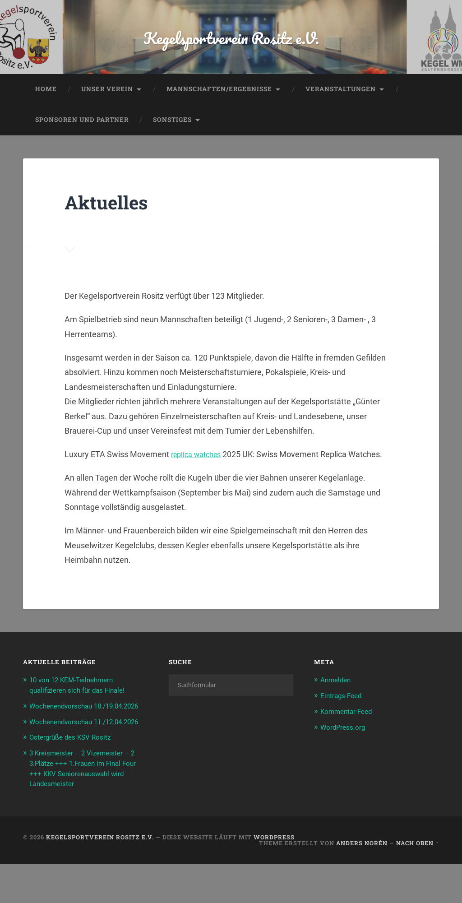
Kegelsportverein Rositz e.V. (231, 48)
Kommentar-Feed (350, 731)
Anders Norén (362, 881)
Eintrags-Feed (344, 716)
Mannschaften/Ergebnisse (219, 110)
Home (46, 110)
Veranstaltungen (340, 110)
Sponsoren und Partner (82, 141)
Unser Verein (107, 110)
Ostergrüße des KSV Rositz (75, 777)
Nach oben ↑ (417, 881)
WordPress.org (346, 747)
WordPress (274, 876)
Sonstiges (172, 141)
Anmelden (337, 700)
